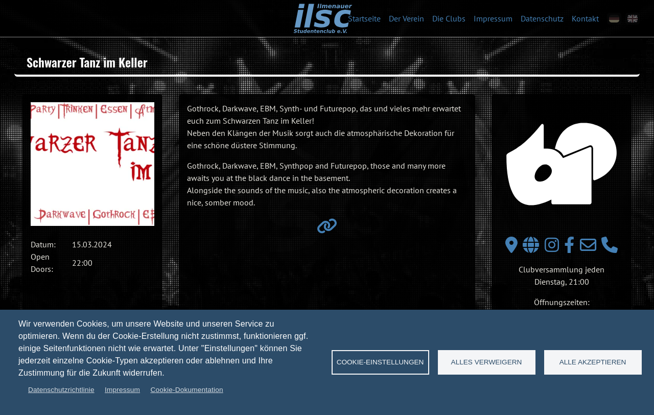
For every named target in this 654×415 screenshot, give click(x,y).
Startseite (364, 18)
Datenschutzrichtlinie (61, 390)
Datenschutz (542, 18)
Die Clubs (448, 18)
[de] (614, 19)
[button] (92, 164)
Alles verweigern (486, 362)
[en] (632, 19)
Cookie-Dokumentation (186, 390)
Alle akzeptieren (592, 362)
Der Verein (406, 18)
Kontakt (585, 18)
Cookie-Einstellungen (380, 362)
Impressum (493, 18)
